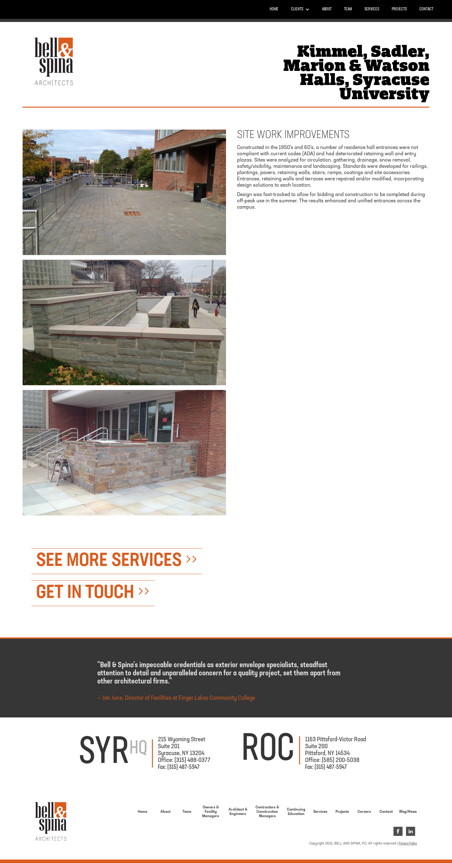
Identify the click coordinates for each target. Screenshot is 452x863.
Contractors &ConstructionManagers (267, 812)
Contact (426, 9)
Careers (364, 812)
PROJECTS (399, 9)
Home (274, 9)
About (326, 9)
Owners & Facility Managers (210, 812)
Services (371, 9)
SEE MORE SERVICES (116, 561)
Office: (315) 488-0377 (184, 760)
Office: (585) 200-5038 (332, 760)
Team (348, 9)
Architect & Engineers (238, 812)
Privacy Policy (408, 843)
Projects (342, 812)
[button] (300, 9)
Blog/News (408, 812)
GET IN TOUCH (93, 593)
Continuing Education (296, 812)
